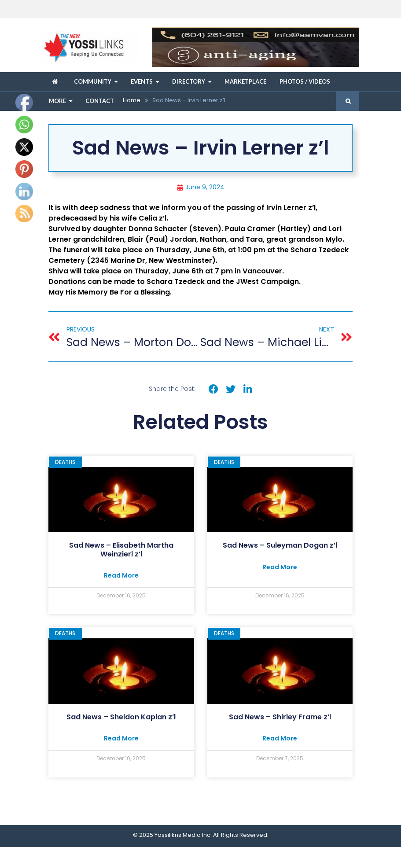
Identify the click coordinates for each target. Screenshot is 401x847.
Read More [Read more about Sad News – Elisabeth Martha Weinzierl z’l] (121, 575)
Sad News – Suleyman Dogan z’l (280, 545)
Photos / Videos (305, 81)
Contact (99, 100)
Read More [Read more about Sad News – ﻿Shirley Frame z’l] (279, 738)
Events (142, 81)
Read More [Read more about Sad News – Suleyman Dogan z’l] (279, 567)
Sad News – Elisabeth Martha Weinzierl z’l (121, 549)
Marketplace (245, 81)
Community (92, 81)
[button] (214, 389)
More (57, 100)
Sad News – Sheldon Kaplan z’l (121, 717)
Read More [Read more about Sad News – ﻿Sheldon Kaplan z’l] (121, 738)
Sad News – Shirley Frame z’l (280, 717)
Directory (188, 81)
